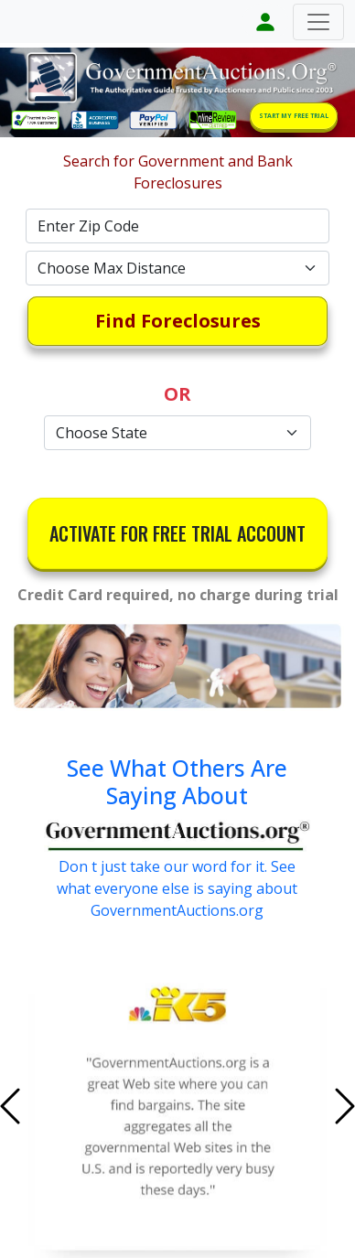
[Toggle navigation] (318, 22)
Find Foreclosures (178, 320)
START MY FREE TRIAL (293, 116)
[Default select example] (177, 268)
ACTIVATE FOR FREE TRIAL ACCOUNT (177, 533)
